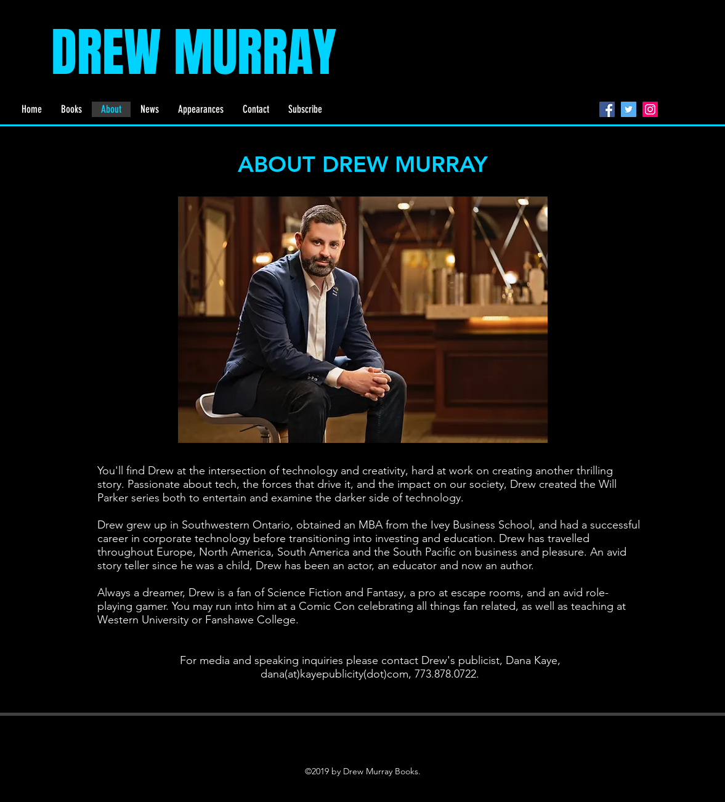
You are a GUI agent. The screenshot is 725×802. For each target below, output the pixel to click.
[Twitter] (628, 109)
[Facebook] (607, 109)
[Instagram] (650, 109)
